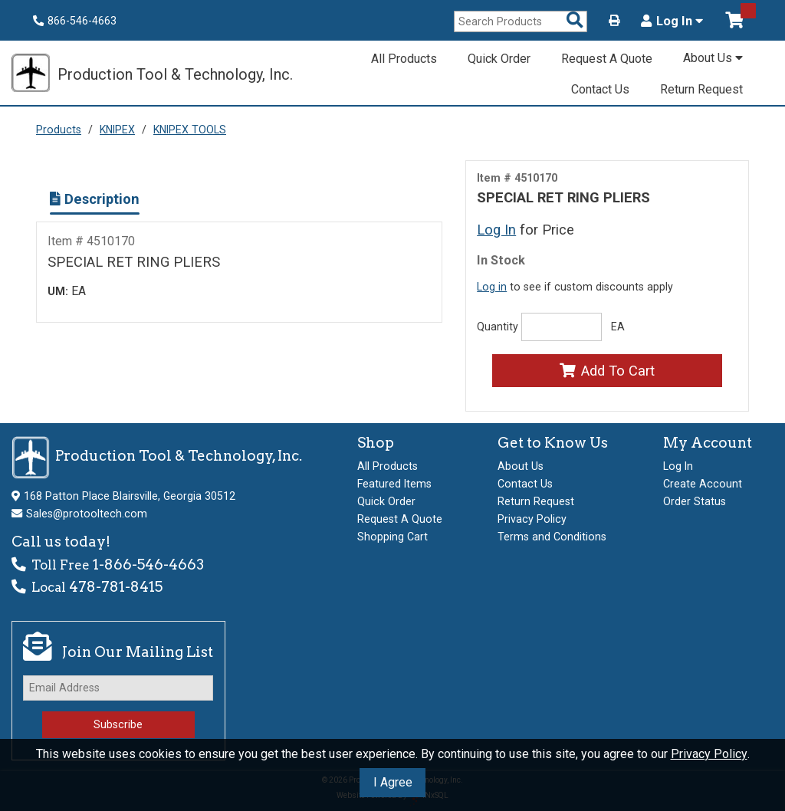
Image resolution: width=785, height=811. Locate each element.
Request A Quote (606, 58)
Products (58, 129)
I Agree (392, 782)
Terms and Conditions (552, 536)
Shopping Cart (392, 536)
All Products (404, 58)
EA (618, 326)
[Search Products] (575, 21)
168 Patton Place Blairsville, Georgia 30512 (129, 496)
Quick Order (499, 58)
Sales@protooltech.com (86, 513)
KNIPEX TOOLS (189, 129)
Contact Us (600, 89)
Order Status (694, 501)
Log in (492, 287)
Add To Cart (607, 371)
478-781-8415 (116, 587)
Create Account (702, 484)
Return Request (701, 89)
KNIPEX (117, 129)
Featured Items (394, 484)
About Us (713, 58)
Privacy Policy (709, 754)
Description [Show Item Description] (95, 199)
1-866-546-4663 (148, 564)
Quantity (497, 326)
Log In (672, 21)
